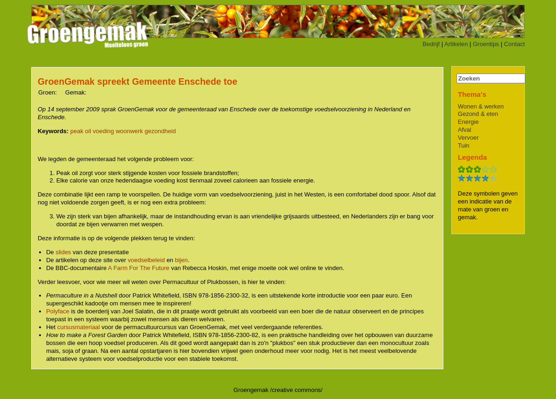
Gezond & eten (478, 113)
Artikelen (456, 44)
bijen (181, 260)
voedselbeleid (146, 260)
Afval (464, 129)
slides (63, 252)
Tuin (463, 145)
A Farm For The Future (138, 267)
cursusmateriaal (78, 327)
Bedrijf (431, 44)
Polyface (57, 311)
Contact (514, 44)
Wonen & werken (481, 106)
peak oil (80, 131)
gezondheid (160, 131)
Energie (468, 121)
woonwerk (129, 131)
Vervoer (468, 137)
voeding (103, 131)
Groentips (486, 44)
